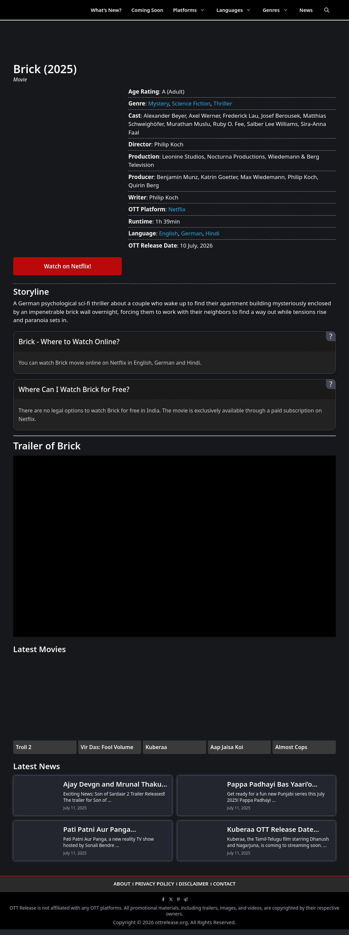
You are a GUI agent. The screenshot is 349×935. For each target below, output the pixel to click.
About (122, 883)
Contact (224, 883)
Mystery (158, 103)
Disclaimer (193, 883)
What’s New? (106, 10)
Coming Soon (147, 10)
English (168, 233)
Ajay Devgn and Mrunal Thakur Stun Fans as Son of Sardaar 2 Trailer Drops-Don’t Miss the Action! (114, 784)
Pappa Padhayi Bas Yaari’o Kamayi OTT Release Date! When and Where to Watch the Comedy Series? (277, 784)
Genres (279, 10)
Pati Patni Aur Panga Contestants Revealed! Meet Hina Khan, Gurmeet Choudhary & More (115, 829)
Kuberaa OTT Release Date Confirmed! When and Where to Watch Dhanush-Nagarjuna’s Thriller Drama (278, 829)
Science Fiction (191, 103)
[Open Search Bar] (327, 10)
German (192, 233)
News (306, 10)
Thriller (222, 103)
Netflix (176, 209)
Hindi (212, 233)
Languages (237, 10)
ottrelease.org (171, 922)
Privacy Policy (154, 883)
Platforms (192, 10)
